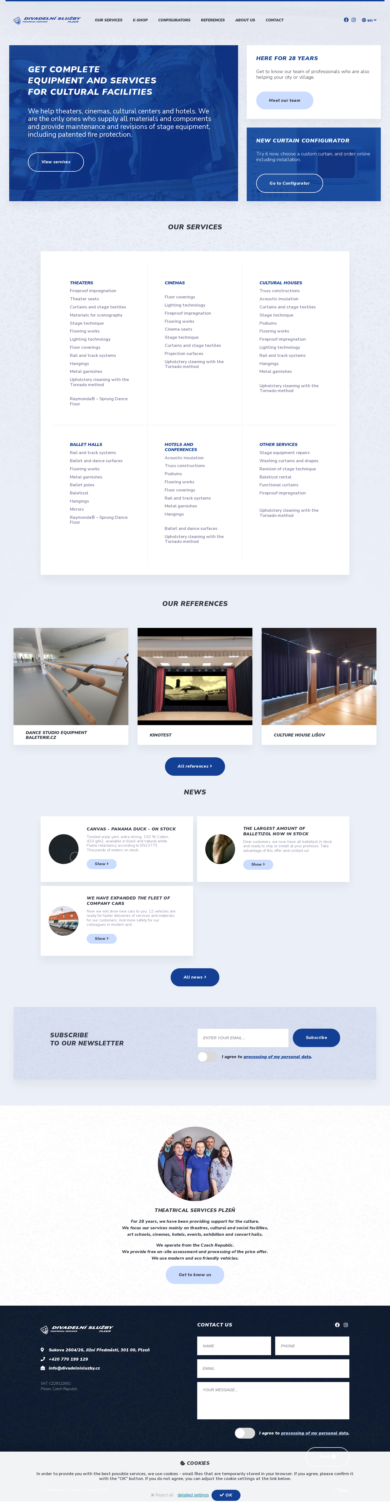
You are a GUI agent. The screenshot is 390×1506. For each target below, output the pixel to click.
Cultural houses (280, 283)
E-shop (140, 20)
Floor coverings (85, 347)
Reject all (162, 1495)
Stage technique (87, 323)
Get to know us (195, 1278)
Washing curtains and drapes (288, 461)
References (213, 20)
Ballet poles (82, 485)
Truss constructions (279, 291)
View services (57, 162)
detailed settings (193, 1495)
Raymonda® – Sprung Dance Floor (99, 401)
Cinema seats (178, 329)
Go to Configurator (290, 184)
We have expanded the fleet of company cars (128, 903)
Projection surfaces (184, 354)
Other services (278, 445)
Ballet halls (86, 445)
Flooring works (85, 331)
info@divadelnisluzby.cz (74, 1372)
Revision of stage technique (287, 469)
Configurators (174, 20)
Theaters (81, 283)
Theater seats (84, 299)
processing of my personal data (277, 1060)
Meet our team (285, 101)
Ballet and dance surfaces (96, 461)
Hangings (79, 364)
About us (245, 20)
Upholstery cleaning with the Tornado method (99, 382)
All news (194, 980)
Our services (108, 20)
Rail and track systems (93, 355)
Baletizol (79, 493)
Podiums (268, 323)
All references (195, 768)
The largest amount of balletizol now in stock (276, 833)
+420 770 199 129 (68, 1363)
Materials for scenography (96, 315)
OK (226, 1495)
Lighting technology (90, 339)
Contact (275, 20)
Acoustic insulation (278, 299)
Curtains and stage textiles (98, 307)
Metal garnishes (86, 371)
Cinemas (175, 283)
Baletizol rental (275, 477)
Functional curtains (278, 485)
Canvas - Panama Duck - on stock (131, 832)
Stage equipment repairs (284, 453)
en (369, 20)
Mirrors (77, 509)
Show (102, 866)
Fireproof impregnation (93, 291)
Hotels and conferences (181, 447)
